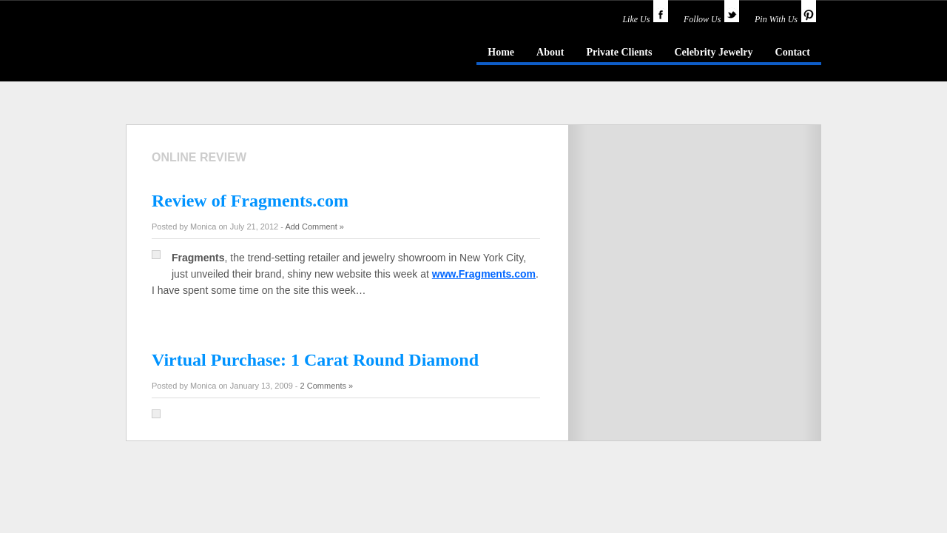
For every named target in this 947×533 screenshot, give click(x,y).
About (550, 52)
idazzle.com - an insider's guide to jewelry (232, 51)
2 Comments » (327, 385)
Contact (792, 52)
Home (501, 52)
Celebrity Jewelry (713, 52)
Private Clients (619, 52)
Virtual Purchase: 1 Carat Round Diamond (315, 359)
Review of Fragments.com (250, 200)
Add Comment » (314, 226)
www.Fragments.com (484, 274)
